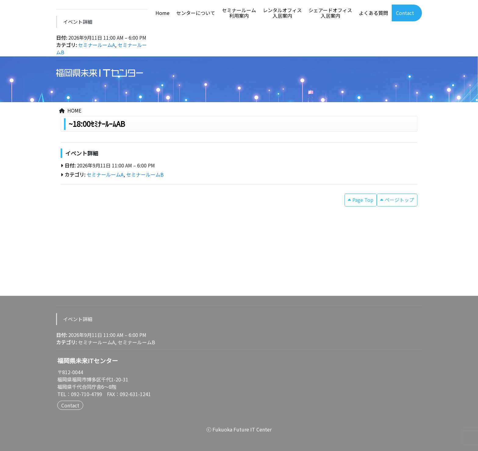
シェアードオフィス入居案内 (330, 13)
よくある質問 (373, 13)
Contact (405, 13)
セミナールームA (96, 44)
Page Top (362, 199)
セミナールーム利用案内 (239, 13)
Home (162, 13)
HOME (74, 110)
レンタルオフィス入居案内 (282, 13)
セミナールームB (145, 174)
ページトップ (399, 199)
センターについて (195, 13)
